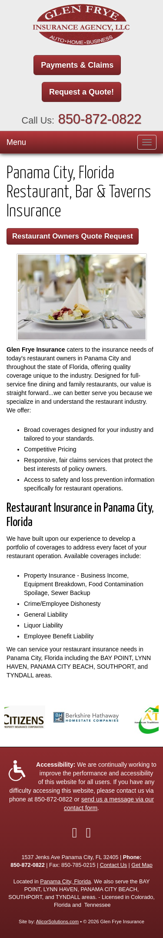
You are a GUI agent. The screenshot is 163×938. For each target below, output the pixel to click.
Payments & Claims (77, 65)
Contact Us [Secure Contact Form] (113, 865)
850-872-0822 (100, 119)
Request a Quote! (81, 92)
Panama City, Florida (65, 882)
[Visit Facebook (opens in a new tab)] (75, 832)
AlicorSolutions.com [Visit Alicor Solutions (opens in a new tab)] (57, 921)
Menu (16, 142)
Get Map (141, 865)
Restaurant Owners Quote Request (72, 236)
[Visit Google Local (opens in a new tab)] (89, 832)
